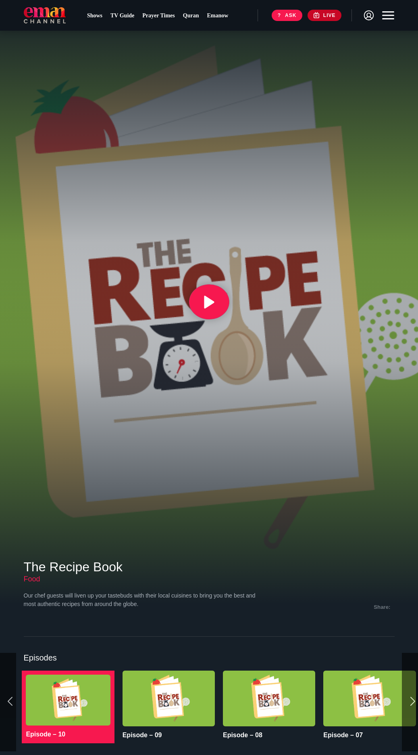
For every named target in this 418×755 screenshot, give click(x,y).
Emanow (220, 16)
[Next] (410, 690)
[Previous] (8, 690)
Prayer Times (161, 16)
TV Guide (125, 16)
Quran (193, 16)
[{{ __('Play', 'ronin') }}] (209, 302)
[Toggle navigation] (386, 16)
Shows (96, 16)
